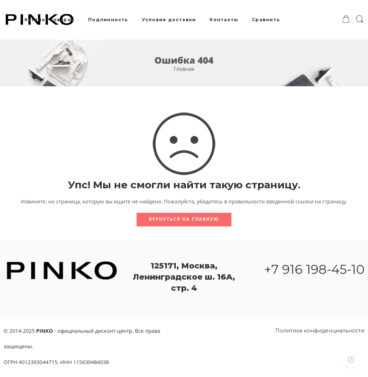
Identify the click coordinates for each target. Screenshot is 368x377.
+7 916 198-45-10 (314, 269)
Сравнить (266, 19)
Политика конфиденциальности (319, 330)
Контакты (224, 19)
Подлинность (108, 19)
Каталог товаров (49, 20)
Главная (184, 68)
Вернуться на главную (184, 219)
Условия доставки (169, 19)
